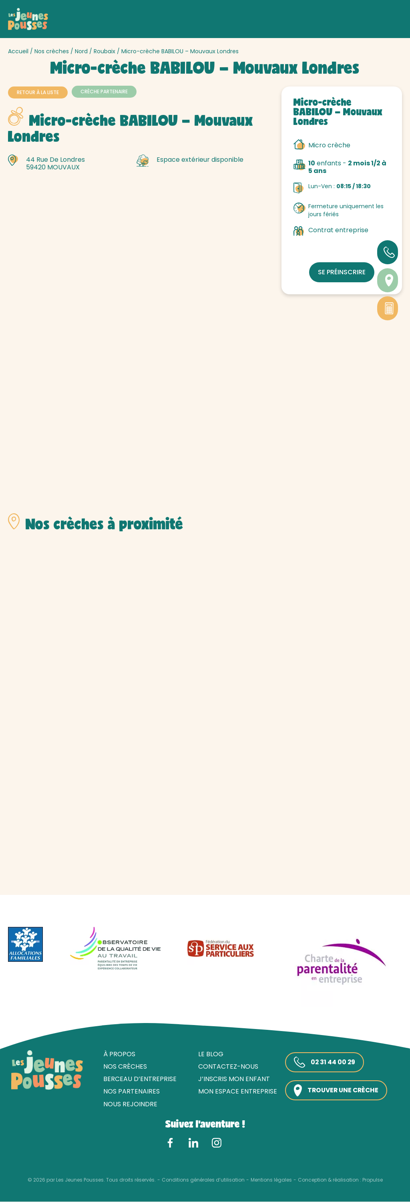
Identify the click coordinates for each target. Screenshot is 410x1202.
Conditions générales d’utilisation (203, 1180)
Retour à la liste (38, 92)
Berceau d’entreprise (138, 1079)
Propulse (372, 1180)
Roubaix (104, 51)
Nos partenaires (130, 1092)
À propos (118, 1054)
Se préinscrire (342, 272)
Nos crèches (51, 51)
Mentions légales (271, 1180)
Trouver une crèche (336, 1091)
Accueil (18, 51)
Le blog (209, 1054)
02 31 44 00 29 (323, 1062)
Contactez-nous (227, 1067)
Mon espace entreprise (236, 1092)
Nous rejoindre (129, 1104)
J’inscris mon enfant (232, 1079)
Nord (81, 51)
